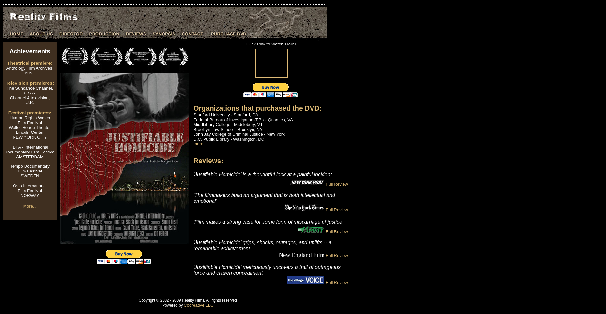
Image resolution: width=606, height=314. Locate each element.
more (198, 144)
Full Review (336, 184)
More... (29, 206)
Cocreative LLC (199, 305)
